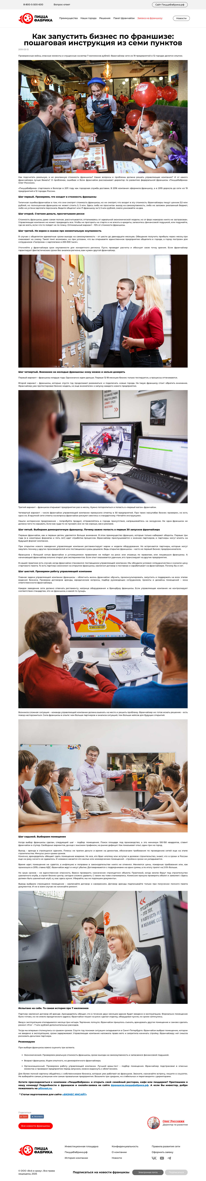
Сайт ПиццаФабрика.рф (169, 4)
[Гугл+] (23, 1116)
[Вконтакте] (37, 1116)
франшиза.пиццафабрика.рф (129, 1085)
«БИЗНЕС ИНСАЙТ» (74, 1094)
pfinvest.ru (45, 1088)
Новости (181, 18)
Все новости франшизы (35, 1126)
